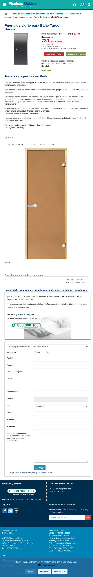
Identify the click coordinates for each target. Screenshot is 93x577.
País (8, 405)
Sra (38, 352)
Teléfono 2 (11, 426)
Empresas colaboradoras (59, 535)
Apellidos (11, 358)
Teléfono (10, 419)
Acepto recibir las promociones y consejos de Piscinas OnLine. (31, 473)
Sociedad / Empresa (15, 372)
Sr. (50, 352)
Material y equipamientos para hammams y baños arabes (38, 14)
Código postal (12, 391)
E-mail (10, 412)
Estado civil (11, 352)
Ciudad (10, 398)
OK (87, 517)
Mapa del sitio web (56, 530)
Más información (46, 565)
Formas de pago (8, 533)
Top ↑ (4, 556)
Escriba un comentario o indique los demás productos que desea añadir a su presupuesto (18, 436)
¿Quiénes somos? (9, 530)
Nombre (10, 365)
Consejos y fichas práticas (59, 533)
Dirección (11, 379)
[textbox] (61, 392)
